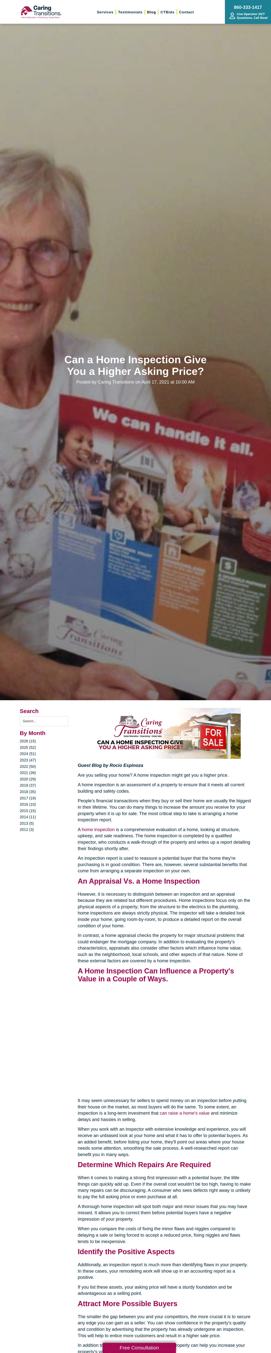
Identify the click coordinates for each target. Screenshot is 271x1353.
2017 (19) (28, 798)
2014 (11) (28, 817)
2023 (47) (28, 760)
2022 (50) (28, 766)
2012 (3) (27, 830)
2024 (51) (28, 754)
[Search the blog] (44, 721)
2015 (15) (28, 811)
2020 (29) (28, 779)
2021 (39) (28, 773)
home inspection (98, 829)
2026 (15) (28, 741)
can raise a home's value (185, 1113)
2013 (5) (27, 823)
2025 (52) (28, 747)
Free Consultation (139, 1348)
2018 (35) (28, 792)
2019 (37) (28, 785)
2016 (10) (28, 804)
